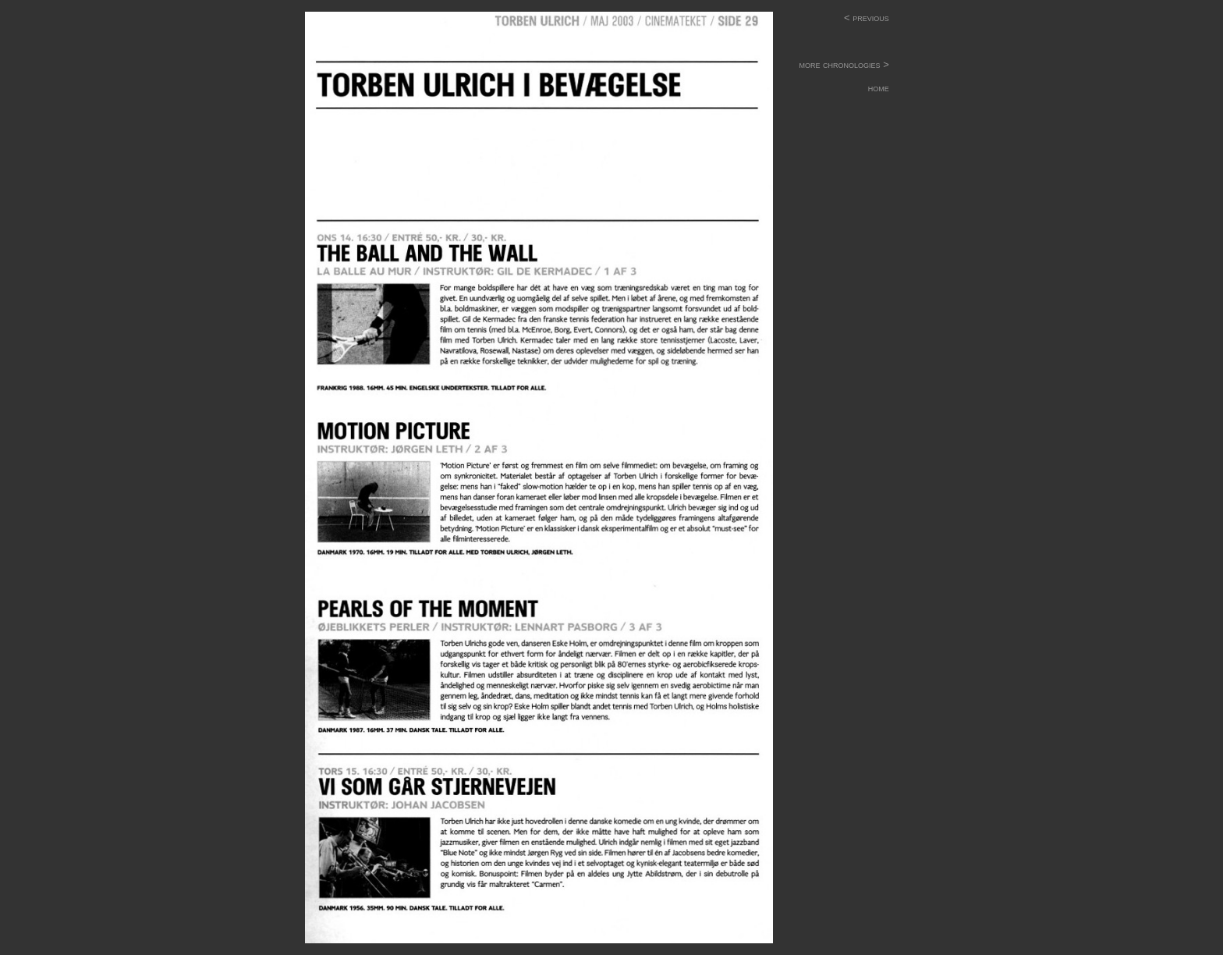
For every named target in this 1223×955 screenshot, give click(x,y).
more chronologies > (838, 64)
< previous (866, 17)
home (849, 88)
